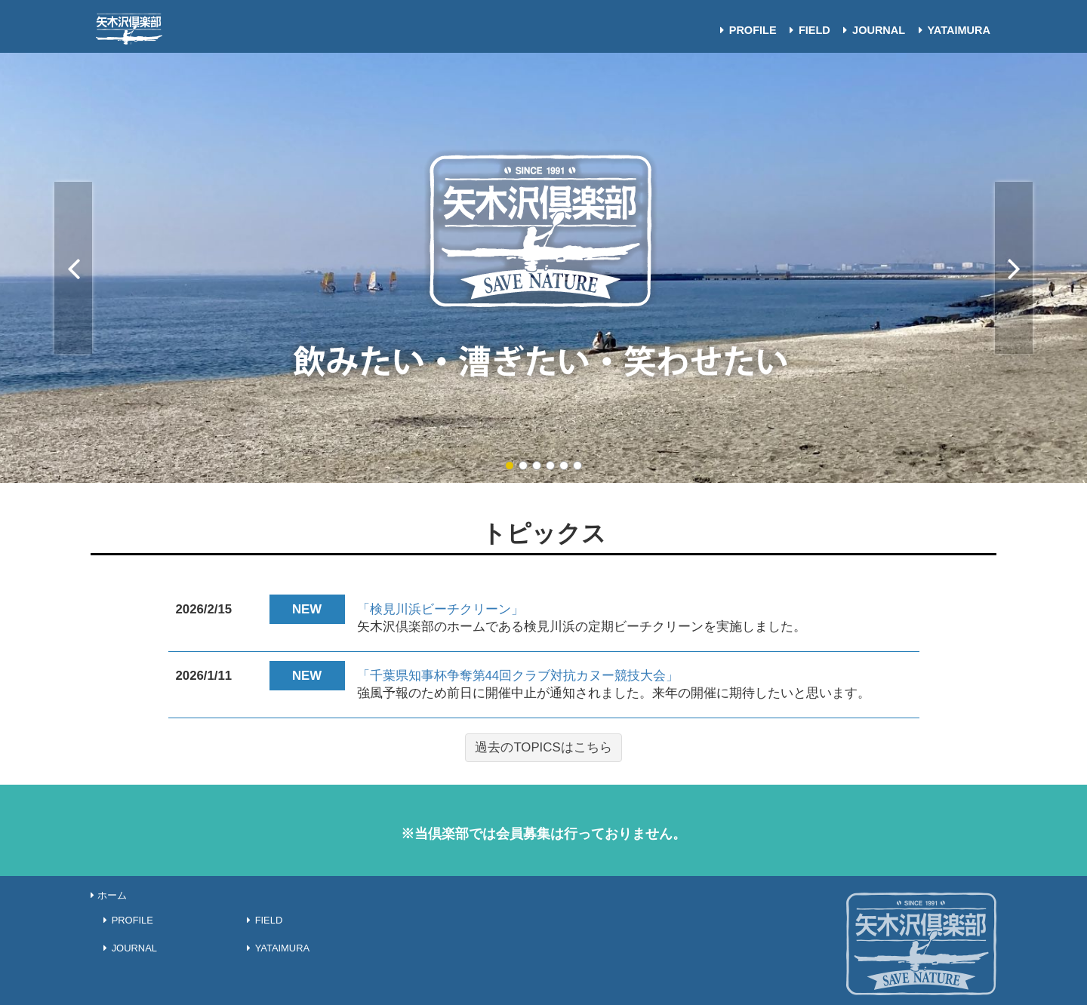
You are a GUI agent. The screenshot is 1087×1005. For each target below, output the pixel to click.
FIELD (807, 30)
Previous (73, 268)
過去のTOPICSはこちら (543, 747)
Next (1014, 268)
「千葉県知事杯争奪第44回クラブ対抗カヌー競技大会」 (518, 675)
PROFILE (745, 30)
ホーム (109, 895)
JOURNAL (871, 30)
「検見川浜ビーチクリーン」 (440, 609)
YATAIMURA (951, 30)
